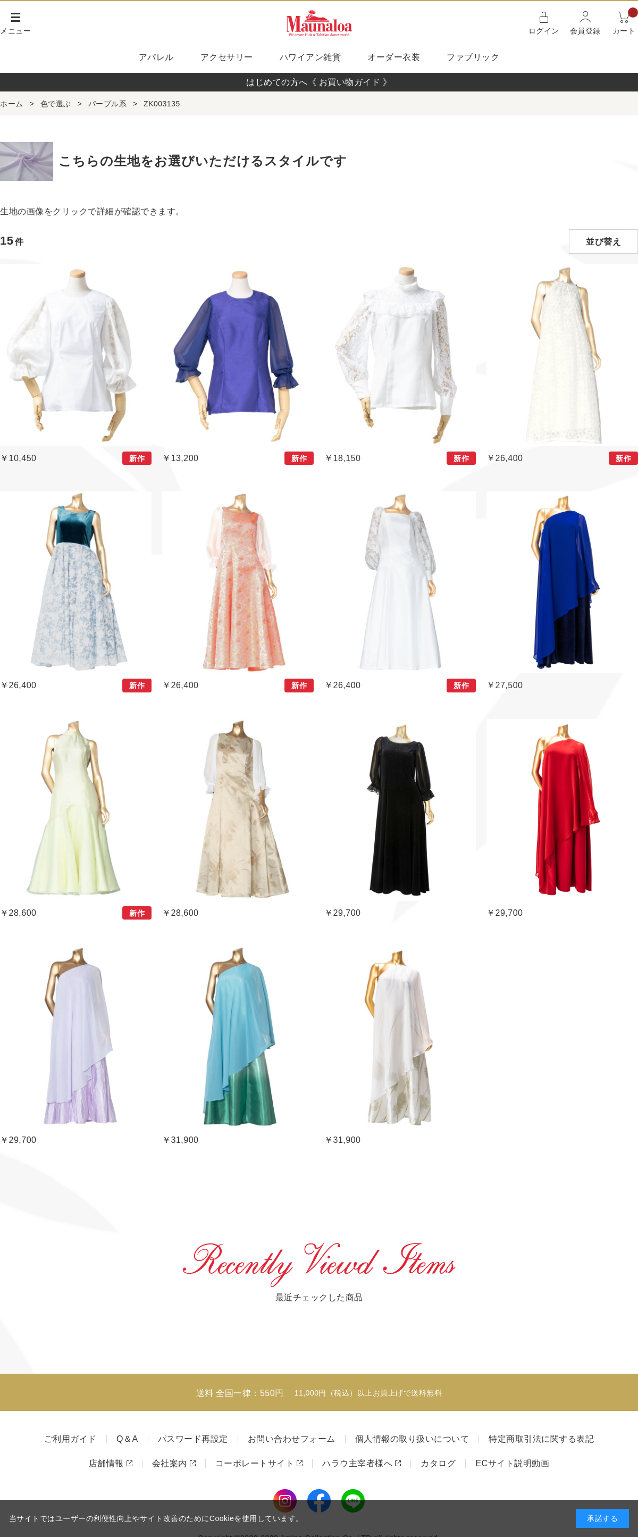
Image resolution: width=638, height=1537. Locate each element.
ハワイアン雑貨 (310, 57)
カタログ (438, 1463)
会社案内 (169, 1463)
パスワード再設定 (193, 1438)
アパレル (156, 57)
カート (625, 22)
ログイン (543, 31)
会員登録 (585, 31)
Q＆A (127, 1438)
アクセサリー (226, 57)
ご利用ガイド (70, 1438)
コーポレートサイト (255, 1463)
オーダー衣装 (393, 57)
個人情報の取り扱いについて (412, 1438)
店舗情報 (106, 1463)
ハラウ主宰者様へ (357, 1463)
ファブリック (473, 57)
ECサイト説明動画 (512, 1463)
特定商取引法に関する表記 (541, 1438)
